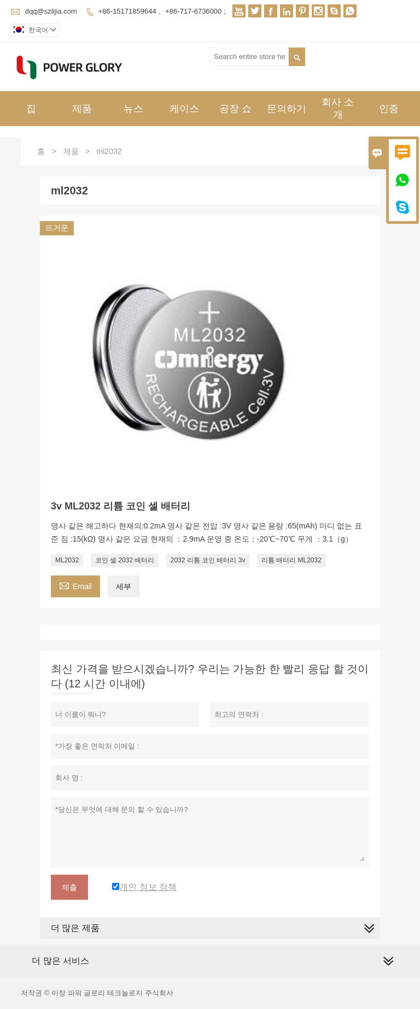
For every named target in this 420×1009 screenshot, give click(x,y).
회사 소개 (338, 108)
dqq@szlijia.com (51, 11)
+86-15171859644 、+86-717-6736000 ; (162, 11)
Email (75, 585)
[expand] (388, 961)
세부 (123, 586)
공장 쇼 (235, 108)
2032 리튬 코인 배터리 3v (208, 560)
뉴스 (133, 108)
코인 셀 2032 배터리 (125, 560)
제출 (69, 887)
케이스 (184, 108)
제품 (82, 108)
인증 (389, 108)
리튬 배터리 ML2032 (291, 560)
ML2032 (67, 560)
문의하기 (286, 108)
